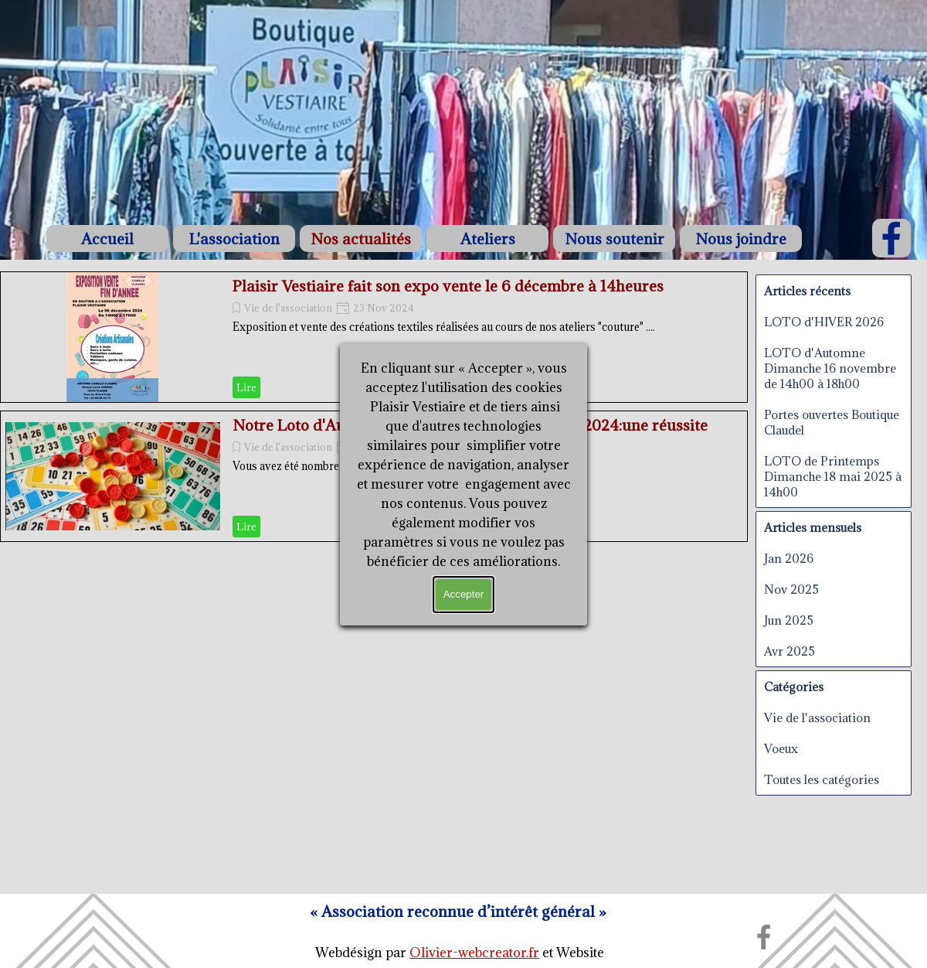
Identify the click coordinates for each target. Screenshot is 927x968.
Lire (246, 387)
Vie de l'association (288, 308)
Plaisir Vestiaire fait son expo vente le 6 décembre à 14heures (448, 285)
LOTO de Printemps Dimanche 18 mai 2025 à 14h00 (833, 476)
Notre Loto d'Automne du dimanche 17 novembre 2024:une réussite (470, 425)
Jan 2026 (788, 558)
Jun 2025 (788, 620)
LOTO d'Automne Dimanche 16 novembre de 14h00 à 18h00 (830, 368)
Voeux (781, 748)
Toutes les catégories (821, 779)
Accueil (107, 238)
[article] (374, 337)
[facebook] (891, 238)
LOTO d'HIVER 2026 (824, 321)
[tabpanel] (460, 952)
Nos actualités (361, 238)
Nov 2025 (791, 589)
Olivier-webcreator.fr (474, 952)
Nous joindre (740, 238)
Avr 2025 (789, 651)
